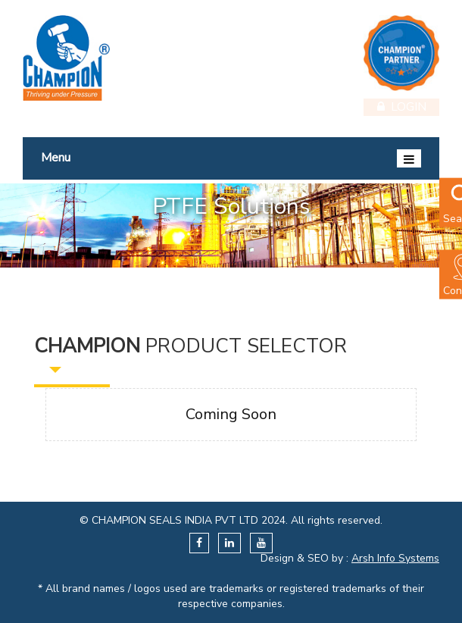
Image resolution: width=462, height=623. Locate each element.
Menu (231, 158)
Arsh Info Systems (395, 558)
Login (401, 106)
